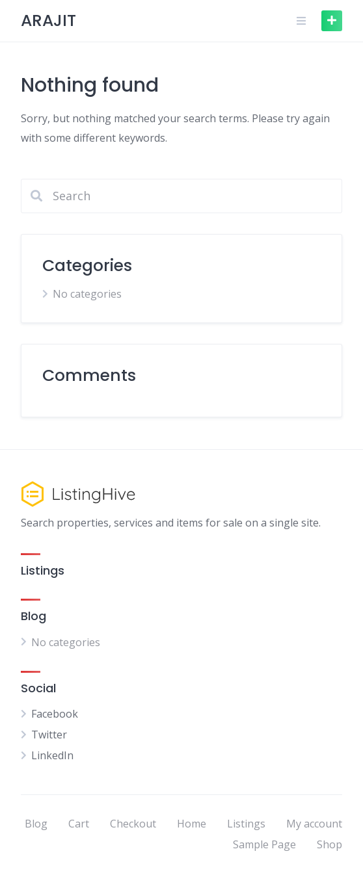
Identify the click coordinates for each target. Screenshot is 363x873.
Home (191, 823)
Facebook (54, 714)
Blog (36, 823)
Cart (78, 823)
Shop (329, 844)
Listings (246, 823)
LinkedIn (52, 755)
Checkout (133, 823)
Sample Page (264, 844)
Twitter (49, 734)
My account (314, 823)
